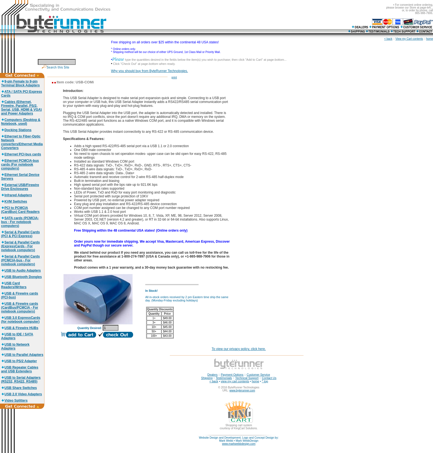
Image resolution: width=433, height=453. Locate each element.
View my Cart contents (409, 38)
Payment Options (232, 374)
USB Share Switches (19, 388)
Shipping (206, 378)
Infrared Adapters (16, 195)
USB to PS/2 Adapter (19, 361)
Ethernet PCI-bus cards (21, 154)
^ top (265, 381)
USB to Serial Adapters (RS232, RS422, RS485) (21, 379)
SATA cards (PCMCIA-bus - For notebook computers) (20, 222)
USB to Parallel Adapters (22, 355)
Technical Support (247, 378)
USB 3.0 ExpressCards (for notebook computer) (20, 320)
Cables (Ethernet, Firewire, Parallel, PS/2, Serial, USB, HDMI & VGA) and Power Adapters (21, 107)
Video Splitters (14, 400)
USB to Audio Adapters (21, 270)
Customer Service (258, 374)
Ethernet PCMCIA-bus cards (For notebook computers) (20, 164)
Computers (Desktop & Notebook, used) (20, 122)
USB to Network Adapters (15, 346)
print (174, 77)
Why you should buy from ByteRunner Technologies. (149, 71)
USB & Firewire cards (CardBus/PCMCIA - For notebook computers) (19, 307)
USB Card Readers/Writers (14, 285)
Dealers (212, 374)
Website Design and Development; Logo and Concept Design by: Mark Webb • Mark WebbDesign (238, 439)
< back (388, 38)
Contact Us (269, 378)
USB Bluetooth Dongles (21, 277)
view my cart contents (235, 381)
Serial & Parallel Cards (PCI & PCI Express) (20, 234)
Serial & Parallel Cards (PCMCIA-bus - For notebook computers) (20, 260)
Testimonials (224, 378)
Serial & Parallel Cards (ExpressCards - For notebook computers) (20, 246)
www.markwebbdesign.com (238, 443)
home (429, 38)
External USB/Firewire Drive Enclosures (20, 187)
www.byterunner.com (242, 390)
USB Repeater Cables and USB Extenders (19, 369)
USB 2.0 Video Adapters (21, 394)
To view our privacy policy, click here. (239, 349)
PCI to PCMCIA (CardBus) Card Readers (20, 210)
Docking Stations (16, 130)
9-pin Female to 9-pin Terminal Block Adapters (20, 83)
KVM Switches (14, 201)
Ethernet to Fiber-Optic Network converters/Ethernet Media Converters (22, 142)
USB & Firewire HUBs (19, 328)
